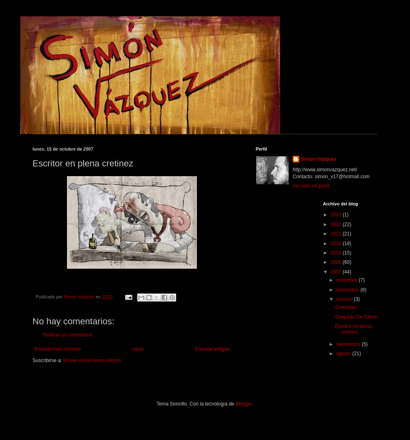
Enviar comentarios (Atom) (92, 360)
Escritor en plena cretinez (353, 329)
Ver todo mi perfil (311, 186)
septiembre (349, 344)
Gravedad (345, 307)
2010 (336, 243)
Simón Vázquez (319, 159)
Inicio (138, 349)
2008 (336, 262)
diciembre (347, 280)
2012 (336, 224)
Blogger (243, 404)
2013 (336, 215)
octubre (345, 299)
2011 (336, 234)
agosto (344, 353)
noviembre (348, 290)
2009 (336, 253)
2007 (336, 272)
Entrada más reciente (58, 349)
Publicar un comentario (68, 335)
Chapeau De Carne (356, 317)
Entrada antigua (212, 349)
